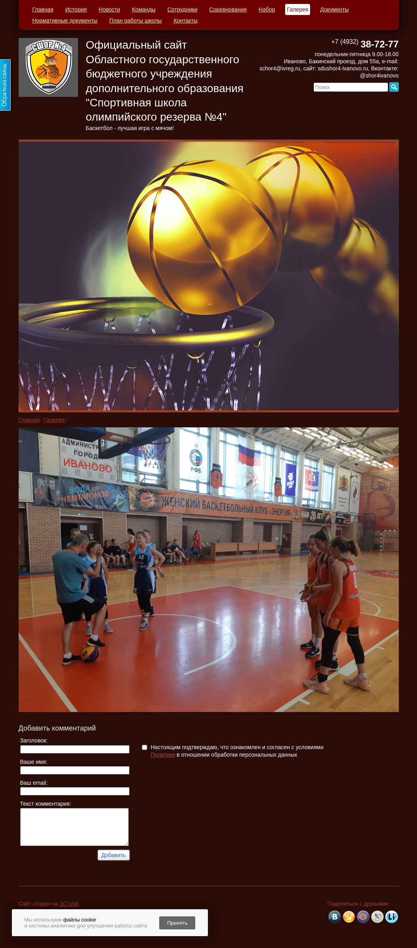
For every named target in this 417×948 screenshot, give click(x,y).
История (76, 9)
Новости (109, 9)
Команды (143, 9)
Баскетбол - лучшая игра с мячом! (130, 128)
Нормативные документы (65, 20)
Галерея (297, 9)
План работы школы (135, 20)
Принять (177, 923)
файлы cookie (79, 920)
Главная (42, 9)
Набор (267, 9)
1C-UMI (69, 904)
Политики (163, 755)
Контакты (185, 20)
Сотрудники (183, 9)
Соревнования (228, 9)
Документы (334, 9)
